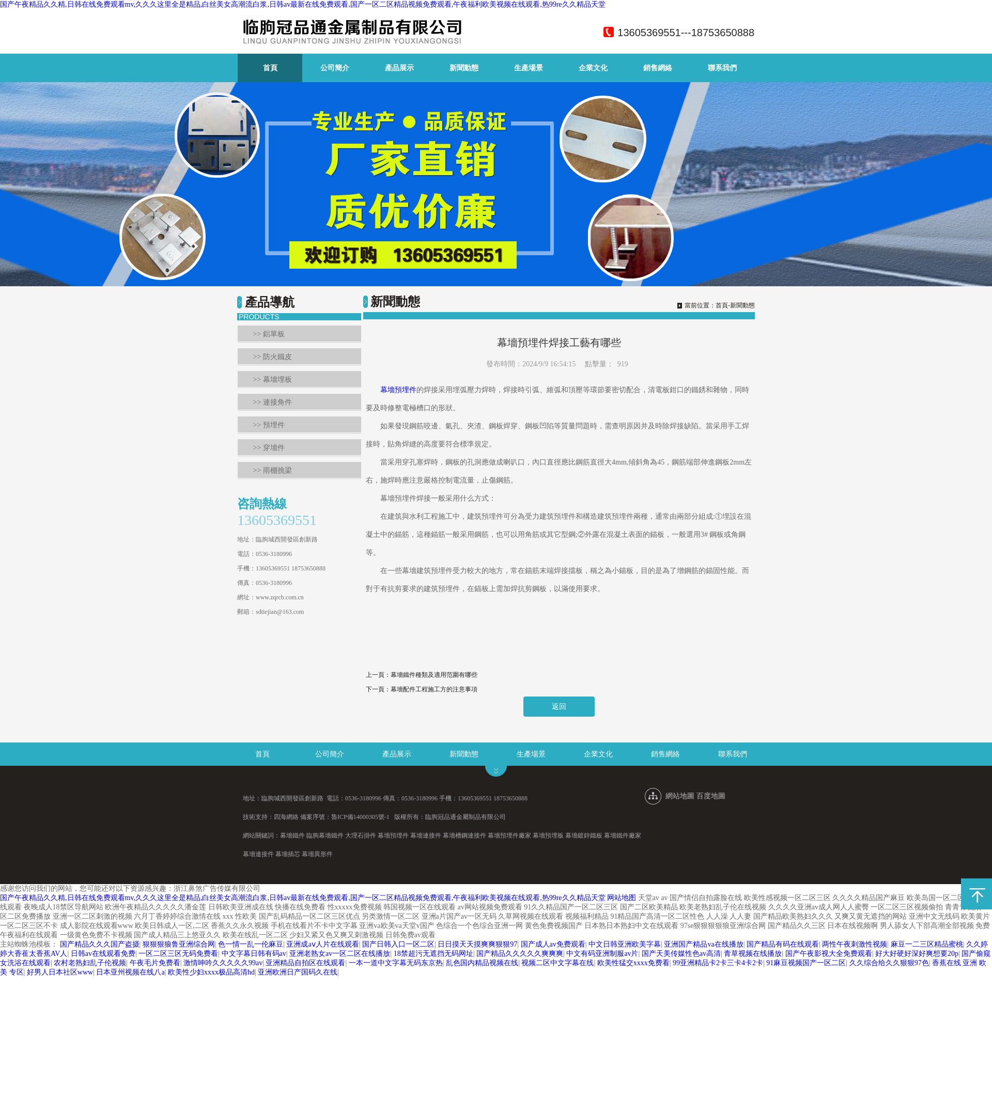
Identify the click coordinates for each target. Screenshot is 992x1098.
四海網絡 (286, 817)
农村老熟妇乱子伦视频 (90, 963)
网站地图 (621, 898)
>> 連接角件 (272, 402)
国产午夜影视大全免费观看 (828, 953)
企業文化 (593, 68)
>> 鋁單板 (269, 334)
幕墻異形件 (317, 854)
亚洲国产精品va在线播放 (703, 944)
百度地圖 (710, 796)
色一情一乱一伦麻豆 (250, 944)
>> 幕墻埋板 (272, 379)
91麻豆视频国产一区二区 (806, 963)
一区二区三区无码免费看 (178, 953)
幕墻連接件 (425, 835)
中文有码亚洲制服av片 (602, 953)
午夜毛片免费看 (155, 963)
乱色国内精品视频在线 (482, 963)
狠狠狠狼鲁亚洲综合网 (179, 944)
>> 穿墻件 (269, 448)
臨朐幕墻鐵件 (325, 835)
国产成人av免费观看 (553, 944)
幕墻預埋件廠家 (509, 835)
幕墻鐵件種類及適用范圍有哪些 (434, 674)
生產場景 (528, 68)
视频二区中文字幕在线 (557, 963)
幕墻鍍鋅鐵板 (583, 835)
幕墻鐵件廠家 (622, 835)
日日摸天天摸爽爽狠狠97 (477, 944)
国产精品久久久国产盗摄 (100, 944)
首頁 (270, 68)
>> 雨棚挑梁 (272, 470)
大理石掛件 (360, 835)
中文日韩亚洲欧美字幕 (624, 944)
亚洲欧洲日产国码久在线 (297, 972)
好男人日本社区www (60, 972)
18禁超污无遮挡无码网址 (433, 953)
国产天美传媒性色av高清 (681, 953)
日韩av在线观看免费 (103, 953)
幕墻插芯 (287, 854)
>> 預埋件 (269, 425)
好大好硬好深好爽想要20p (916, 953)
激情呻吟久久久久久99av (222, 963)
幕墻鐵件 (292, 835)
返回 (559, 706)
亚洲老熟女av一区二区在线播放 (339, 953)
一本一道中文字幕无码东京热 (396, 963)
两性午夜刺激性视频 (854, 944)
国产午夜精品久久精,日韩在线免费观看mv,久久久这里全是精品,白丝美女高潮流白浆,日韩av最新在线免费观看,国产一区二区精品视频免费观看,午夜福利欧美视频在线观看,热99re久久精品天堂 (303, 4)
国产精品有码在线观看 (783, 944)
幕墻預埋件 (398, 390)
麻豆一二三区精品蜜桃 (927, 944)
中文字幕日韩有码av (254, 953)
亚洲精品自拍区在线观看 (305, 963)
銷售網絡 (657, 68)
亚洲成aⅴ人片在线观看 (322, 944)
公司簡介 (334, 68)
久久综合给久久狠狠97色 (889, 963)
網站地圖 (679, 796)
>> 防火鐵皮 (272, 357)
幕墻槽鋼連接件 (464, 835)
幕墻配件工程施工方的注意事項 (434, 689)
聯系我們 (722, 68)
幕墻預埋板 (548, 835)
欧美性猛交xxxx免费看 (633, 963)
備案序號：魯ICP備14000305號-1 (345, 817)
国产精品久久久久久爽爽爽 (519, 953)
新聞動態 (464, 68)
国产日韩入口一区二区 (398, 944)
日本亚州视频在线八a (130, 972)
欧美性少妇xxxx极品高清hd (211, 972)
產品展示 (399, 68)
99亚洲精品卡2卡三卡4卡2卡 (718, 963)
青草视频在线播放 (753, 953)
